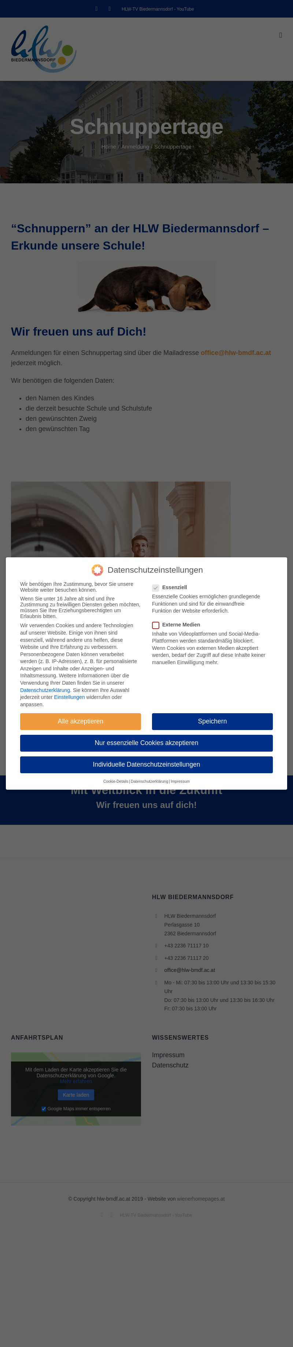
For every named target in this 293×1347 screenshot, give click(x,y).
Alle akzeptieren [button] (81, 721)
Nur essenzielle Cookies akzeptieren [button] (146, 743)
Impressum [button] (180, 781)
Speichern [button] (212, 721)
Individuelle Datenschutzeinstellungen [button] (146, 764)
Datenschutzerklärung (45, 690)
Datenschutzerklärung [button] (149, 781)
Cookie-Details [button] (115, 781)
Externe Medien (179, 625)
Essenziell (172, 587)
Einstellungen (69, 697)
